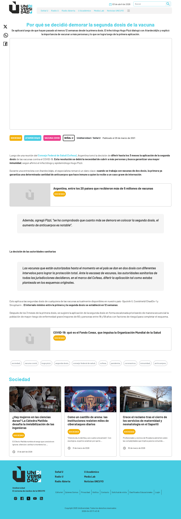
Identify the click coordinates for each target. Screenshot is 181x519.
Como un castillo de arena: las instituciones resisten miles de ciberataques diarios (88, 420)
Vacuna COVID (52, 138)
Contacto (105, 492)
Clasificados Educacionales (140, 492)
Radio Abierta (68, 10)
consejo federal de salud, (84, 363)
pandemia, (115, 363)
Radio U (55, 10)
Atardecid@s (32, 138)
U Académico (84, 10)
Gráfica (96, 492)
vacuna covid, (31, 363)
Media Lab (99, 10)
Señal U (44, 10)
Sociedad (16, 138)
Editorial (59, 492)
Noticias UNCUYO (115, 10)
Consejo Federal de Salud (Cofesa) (57, 155)
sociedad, (16, 363)
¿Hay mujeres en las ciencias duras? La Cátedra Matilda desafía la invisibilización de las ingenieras (33, 422)
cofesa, (103, 363)
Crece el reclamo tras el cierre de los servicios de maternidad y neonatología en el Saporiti (145, 420)
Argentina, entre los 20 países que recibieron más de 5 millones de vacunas (103, 188)
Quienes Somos (71, 492)
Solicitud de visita (119, 492)
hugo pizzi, (46, 363)
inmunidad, (145, 363)
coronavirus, (130, 363)
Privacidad (85, 492)
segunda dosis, (62, 363)
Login (157, 492)
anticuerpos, (160, 363)
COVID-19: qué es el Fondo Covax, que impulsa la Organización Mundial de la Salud (107, 332)
